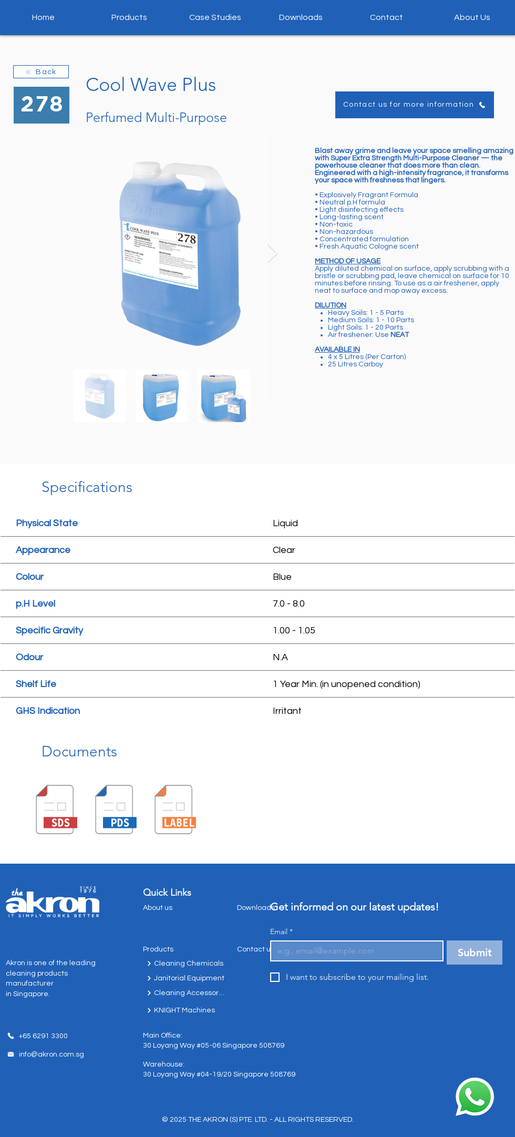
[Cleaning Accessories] (186, 993)
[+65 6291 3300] (37, 1036)
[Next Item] (272, 253)
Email (281, 931)
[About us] (174, 908)
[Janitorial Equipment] (186, 978)
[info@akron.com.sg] (45, 1054)
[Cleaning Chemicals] (186, 963)
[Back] (41, 71)
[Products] (174, 949)
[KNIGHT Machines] (186, 1010)
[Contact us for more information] (414, 104)
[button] (129, 17)
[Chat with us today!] (474, 1097)
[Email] (353, 950)
